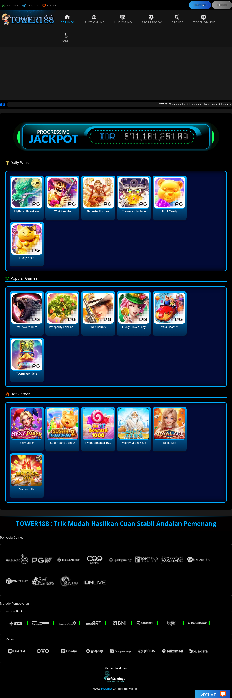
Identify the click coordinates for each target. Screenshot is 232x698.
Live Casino (123, 19)
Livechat (49, 5)
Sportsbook (152, 19)
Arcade (177, 19)
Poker (65, 38)
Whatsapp (10, 5)
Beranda (68, 19)
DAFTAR (200, 5)
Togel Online (204, 19)
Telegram (30, 5)
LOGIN (222, 5)
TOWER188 (106, 689)
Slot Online (94, 19)
